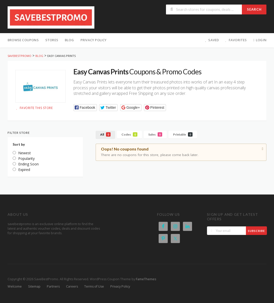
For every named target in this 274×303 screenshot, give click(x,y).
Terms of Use (94, 286)
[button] (85, 107)
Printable (183, 134)
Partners (53, 286)
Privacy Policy (93, 40)
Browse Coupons (23, 40)
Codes (129, 134)
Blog (69, 40)
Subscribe (256, 230)
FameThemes (146, 279)
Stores (51, 40)
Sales (155, 134)
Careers (72, 286)
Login (259, 40)
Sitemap (34, 286)
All (105, 134)
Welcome (15, 286)
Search (254, 9)
